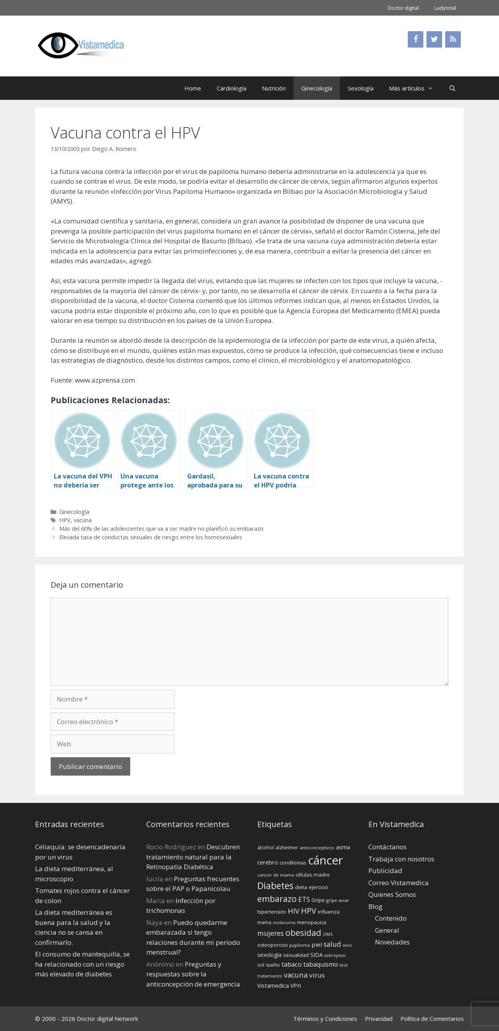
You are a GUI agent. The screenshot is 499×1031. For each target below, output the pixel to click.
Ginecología (316, 88)
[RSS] (453, 39)
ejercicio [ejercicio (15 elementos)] (318, 887)
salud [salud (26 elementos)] (332, 944)
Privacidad (379, 1018)
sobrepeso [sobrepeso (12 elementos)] (335, 955)
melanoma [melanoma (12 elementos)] (284, 922)
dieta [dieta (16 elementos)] (301, 887)
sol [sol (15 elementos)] (260, 964)
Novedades (392, 941)
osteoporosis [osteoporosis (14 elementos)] (272, 945)
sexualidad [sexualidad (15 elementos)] (296, 954)
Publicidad (385, 870)
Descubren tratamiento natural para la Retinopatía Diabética (193, 856)
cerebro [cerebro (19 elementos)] (267, 862)
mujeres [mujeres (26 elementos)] (270, 933)
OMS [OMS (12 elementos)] (328, 934)
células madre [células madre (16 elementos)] (313, 874)
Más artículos (415, 88)
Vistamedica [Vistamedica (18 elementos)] (273, 985)
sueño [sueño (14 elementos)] (273, 965)
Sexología (360, 88)
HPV (65, 520)
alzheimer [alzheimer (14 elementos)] (287, 847)
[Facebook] (415, 39)
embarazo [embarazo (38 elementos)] (277, 898)
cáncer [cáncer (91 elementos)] (325, 860)
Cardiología (231, 88)
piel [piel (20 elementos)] (316, 944)
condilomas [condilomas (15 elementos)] (293, 862)
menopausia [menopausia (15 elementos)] (311, 922)
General (387, 930)
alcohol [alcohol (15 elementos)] (265, 847)
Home (192, 88)
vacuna (83, 520)
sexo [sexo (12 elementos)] (347, 945)
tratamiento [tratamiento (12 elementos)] (269, 976)
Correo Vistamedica (398, 882)
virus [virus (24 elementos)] (317, 975)
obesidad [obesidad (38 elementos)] (303, 932)
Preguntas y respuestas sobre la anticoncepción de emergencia (193, 974)
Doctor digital (403, 7)
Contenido (391, 918)
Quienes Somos (392, 894)
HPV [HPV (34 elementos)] (308, 910)
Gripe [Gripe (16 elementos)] (318, 899)
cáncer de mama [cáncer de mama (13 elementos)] (275, 875)
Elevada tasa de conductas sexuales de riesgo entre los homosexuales (150, 537)
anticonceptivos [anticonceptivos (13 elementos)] (317, 847)
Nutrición (274, 88)
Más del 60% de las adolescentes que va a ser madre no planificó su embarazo (161, 528)
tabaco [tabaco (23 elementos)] (291, 964)
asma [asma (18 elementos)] (343, 847)
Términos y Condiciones (325, 1018)
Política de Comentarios (432, 1018)
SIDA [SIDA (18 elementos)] (316, 954)
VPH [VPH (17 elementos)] (295, 985)
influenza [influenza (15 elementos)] (329, 911)
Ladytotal (445, 7)
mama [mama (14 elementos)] (264, 922)
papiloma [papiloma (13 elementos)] (299, 945)
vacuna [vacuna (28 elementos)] (296, 975)
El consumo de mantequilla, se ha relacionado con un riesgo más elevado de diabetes (82, 964)
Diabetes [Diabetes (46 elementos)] (275, 885)
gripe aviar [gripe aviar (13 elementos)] (337, 900)
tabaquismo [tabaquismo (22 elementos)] (320, 964)
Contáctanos (387, 846)
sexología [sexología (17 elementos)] (269, 954)
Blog (375, 906)
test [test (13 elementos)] (344, 965)
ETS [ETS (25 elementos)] (304, 899)
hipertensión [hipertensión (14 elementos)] (271, 912)
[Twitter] (434, 39)
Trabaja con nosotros (401, 858)
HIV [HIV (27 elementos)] (293, 911)
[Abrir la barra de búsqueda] (452, 88)
